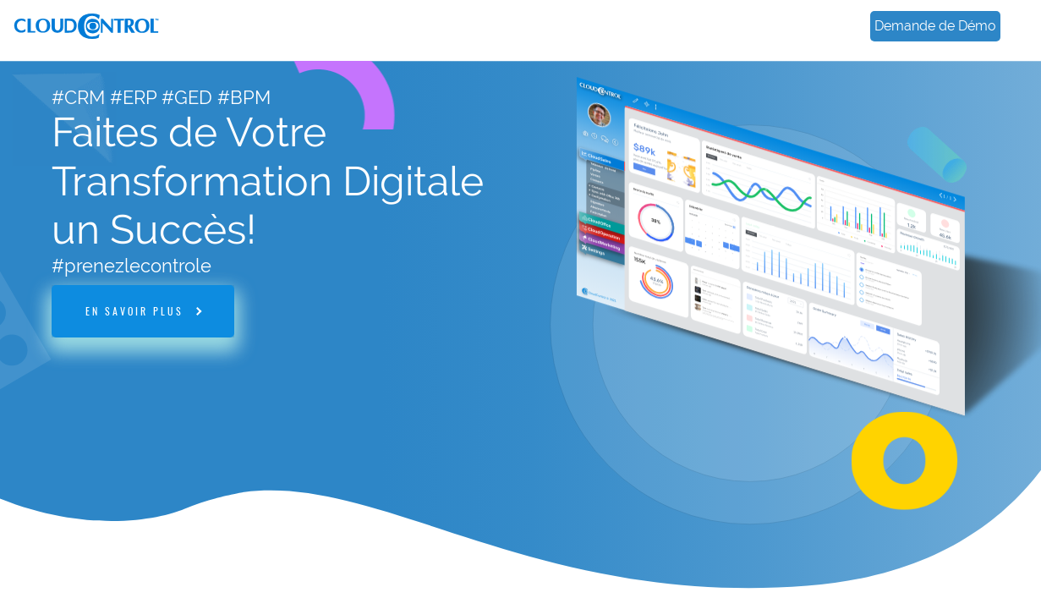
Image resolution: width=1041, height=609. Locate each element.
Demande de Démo (935, 26)
